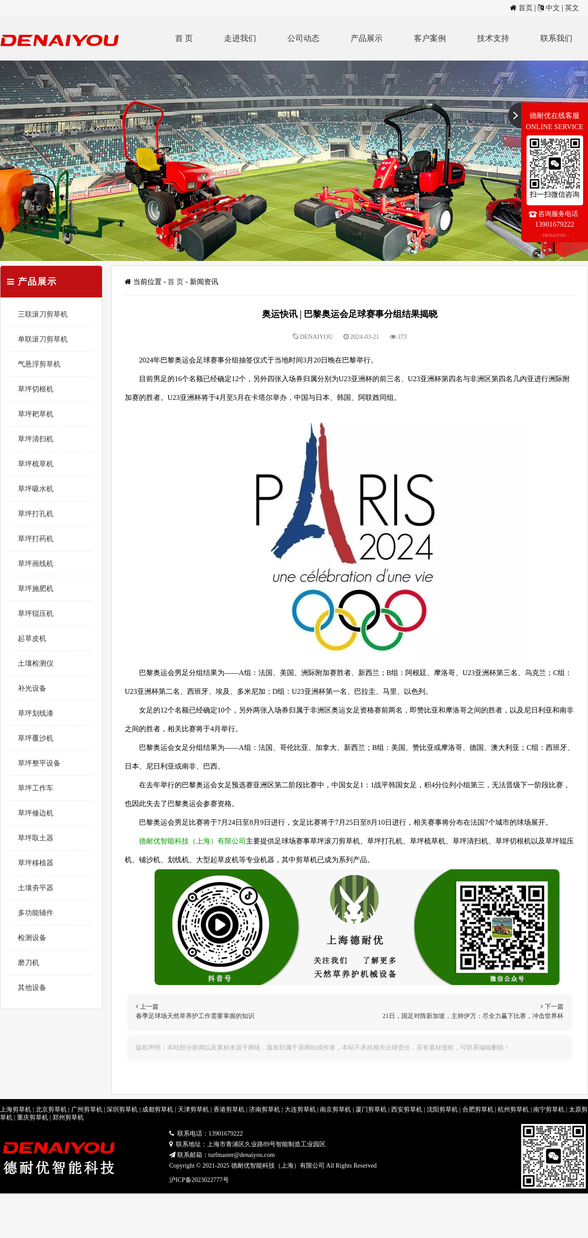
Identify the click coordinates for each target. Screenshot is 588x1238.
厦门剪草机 (371, 1109)
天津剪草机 (193, 1109)
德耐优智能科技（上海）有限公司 (192, 841)
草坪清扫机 (35, 439)
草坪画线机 (35, 563)
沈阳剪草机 (442, 1109)
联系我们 (556, 38)
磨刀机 (28, 962)
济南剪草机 (264, 1109)
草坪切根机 (35, 389)
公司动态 (303, 38)
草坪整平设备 (39, 763)
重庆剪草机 (32, 1117)
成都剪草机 (157, 1109)
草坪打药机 (35, 538)
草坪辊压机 (35, 613)
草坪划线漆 (35, 713)
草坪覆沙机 (35, 738)
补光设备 (32, 688)
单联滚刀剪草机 (43, 339)
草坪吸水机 (35, 489)
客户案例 (430, 38)
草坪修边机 (35, 813)
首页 (526, 8)
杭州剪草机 (513, 1109)
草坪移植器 (35, 863)
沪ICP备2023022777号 (199, 1180)
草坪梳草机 (35, 464)
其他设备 (32, 987)
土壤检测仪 (35, 663)
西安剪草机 (406, 1109)
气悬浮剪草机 (39, 364)
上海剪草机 (15, 1109)
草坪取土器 (35, 838)
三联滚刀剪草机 (43, 314)
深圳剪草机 (122, 1109)
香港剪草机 (229, 1109)
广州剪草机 (86, 1109)
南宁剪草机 (548, 1109)
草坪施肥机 (35, 588)
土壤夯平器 (35, 888)
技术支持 (493, 38)
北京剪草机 (51, 1109)
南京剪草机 (335, 1109)
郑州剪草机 (68, 1117)
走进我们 (240, 38)
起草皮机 (32, 638)
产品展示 (367, 38)
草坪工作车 (35, 788)
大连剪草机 (300, 1109)
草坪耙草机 (35, 414)
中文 (553, 8)
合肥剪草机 (478, 1109)
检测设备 (32, 937)
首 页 (184, 38)
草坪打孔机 (35, 513)
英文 (572, 8)
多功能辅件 (35, 912)
